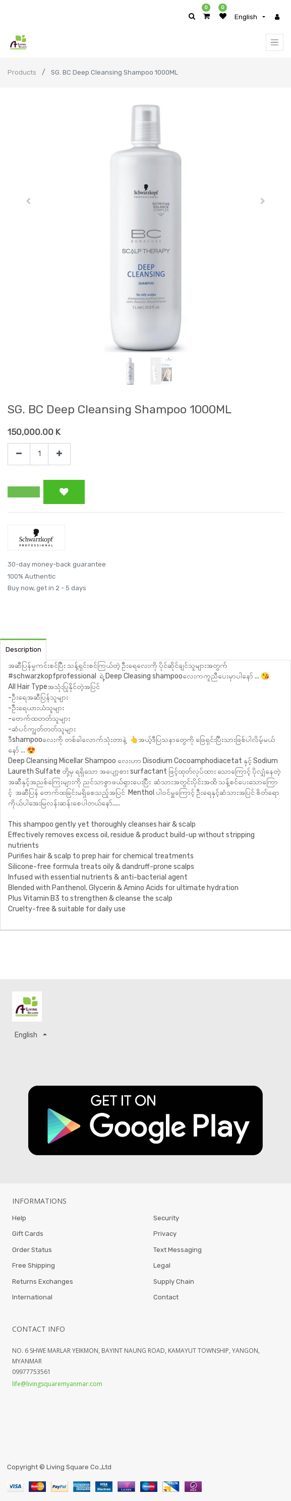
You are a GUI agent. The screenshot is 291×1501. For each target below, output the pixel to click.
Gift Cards (27, 1233)
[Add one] (59, 454)
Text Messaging (177, 1250)
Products (22, 72)
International (32, 1297)
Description (23, 649)
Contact (166, 1297)
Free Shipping (33, 1265)
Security (166, 1218)
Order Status (32, 1250)
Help (19, 1218)
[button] (28, 201)
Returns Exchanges (42, 1281)
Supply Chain (173, 1281)
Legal (161, 1265)
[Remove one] (19, 454)
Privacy (165, 1233)
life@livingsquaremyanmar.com (57, 1384)
